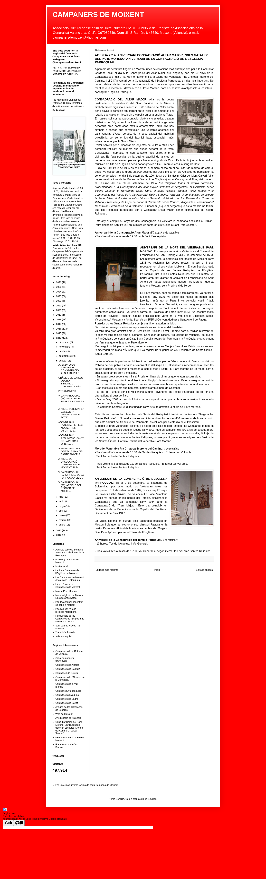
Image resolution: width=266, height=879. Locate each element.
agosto (63, 360)
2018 (59, 319)
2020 (59, 310)
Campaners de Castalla (67, 669)
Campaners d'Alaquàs (67, 695)
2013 (59, 530)
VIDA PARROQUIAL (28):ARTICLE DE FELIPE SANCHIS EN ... (71, 400)
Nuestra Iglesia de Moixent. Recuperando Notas (69, 596)
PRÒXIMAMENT (67, 391)
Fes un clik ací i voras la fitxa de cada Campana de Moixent (86, 785)
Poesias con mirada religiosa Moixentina (66, 610)
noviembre (65, 346)
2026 (59, 282)
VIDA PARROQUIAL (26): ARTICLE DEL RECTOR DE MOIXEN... (69, 486)
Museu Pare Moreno (66, 591)
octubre (63, 351)
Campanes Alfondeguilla (68, 691)
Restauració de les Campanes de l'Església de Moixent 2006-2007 (69, 618)
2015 (59, 333)
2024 (59, 291)
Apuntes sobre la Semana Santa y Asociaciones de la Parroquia (69, 552)
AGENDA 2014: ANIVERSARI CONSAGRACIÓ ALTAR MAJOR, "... (69, 369)
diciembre (64, 342)
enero (62, 524)
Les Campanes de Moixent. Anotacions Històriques (69, 579)
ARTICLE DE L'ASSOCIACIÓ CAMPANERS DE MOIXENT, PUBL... (69, 463)
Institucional (61, 566)
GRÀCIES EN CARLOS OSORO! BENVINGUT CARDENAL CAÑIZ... (70, 382)
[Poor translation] (19, 823)
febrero (63, 520)
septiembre (65, 356)
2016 (59, 328)
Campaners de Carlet (66, 703)
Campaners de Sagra (66, 698)
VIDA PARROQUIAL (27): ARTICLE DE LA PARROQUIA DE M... (71, 475)
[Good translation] (8, 823)
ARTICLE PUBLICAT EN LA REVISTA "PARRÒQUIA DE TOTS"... (71, 413)
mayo (62, 506)
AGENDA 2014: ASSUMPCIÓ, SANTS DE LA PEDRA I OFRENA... (71, 439)
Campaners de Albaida (67, 664)
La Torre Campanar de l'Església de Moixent (67, 572)
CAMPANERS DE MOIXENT (98, 15)
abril (61, 510)
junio (61, 501)
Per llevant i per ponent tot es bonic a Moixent (69, 603)
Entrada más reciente (107, 569)
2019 (59, 314)
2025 (59, 287)
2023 (59, 296)
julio (61, 496)
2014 (59, 338)
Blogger (152, 799)
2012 (59, 535)
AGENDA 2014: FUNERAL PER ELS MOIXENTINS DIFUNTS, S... (70, 426)
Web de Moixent (64, 714)
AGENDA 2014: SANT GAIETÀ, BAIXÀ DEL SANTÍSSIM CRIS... (70, 451)
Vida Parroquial (63, 636)
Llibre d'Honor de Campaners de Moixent (67, 585)
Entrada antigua (204, 569)
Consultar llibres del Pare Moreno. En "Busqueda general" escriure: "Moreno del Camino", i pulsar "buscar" (69, 728)
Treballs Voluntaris (65, 632)
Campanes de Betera (66, 673)
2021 (59, 305)
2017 (59, 324)
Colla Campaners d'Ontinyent (64, 659)
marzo (62, 515)
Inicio (157, 569)
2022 (59, 300)
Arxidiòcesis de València (68, 718)
